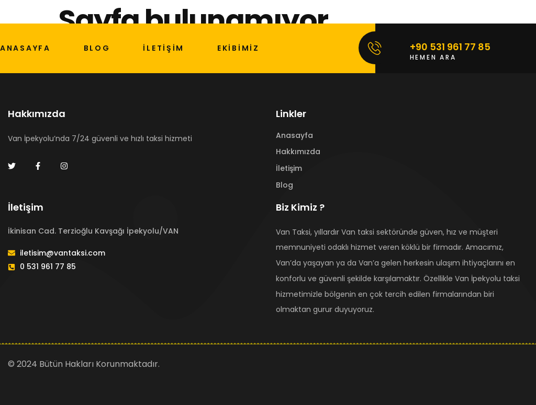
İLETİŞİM (163, 48)
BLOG (97, 48)
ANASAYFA (25, 48)
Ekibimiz (238, 48)
